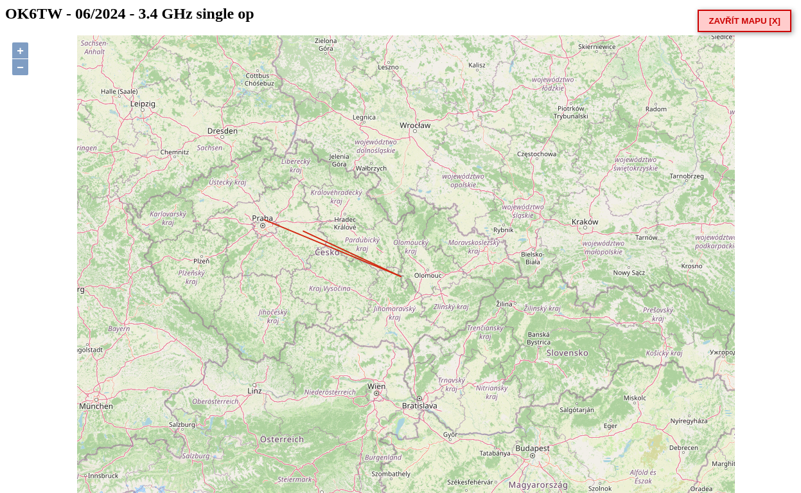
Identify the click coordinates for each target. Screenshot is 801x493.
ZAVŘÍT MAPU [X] (744, 21)
